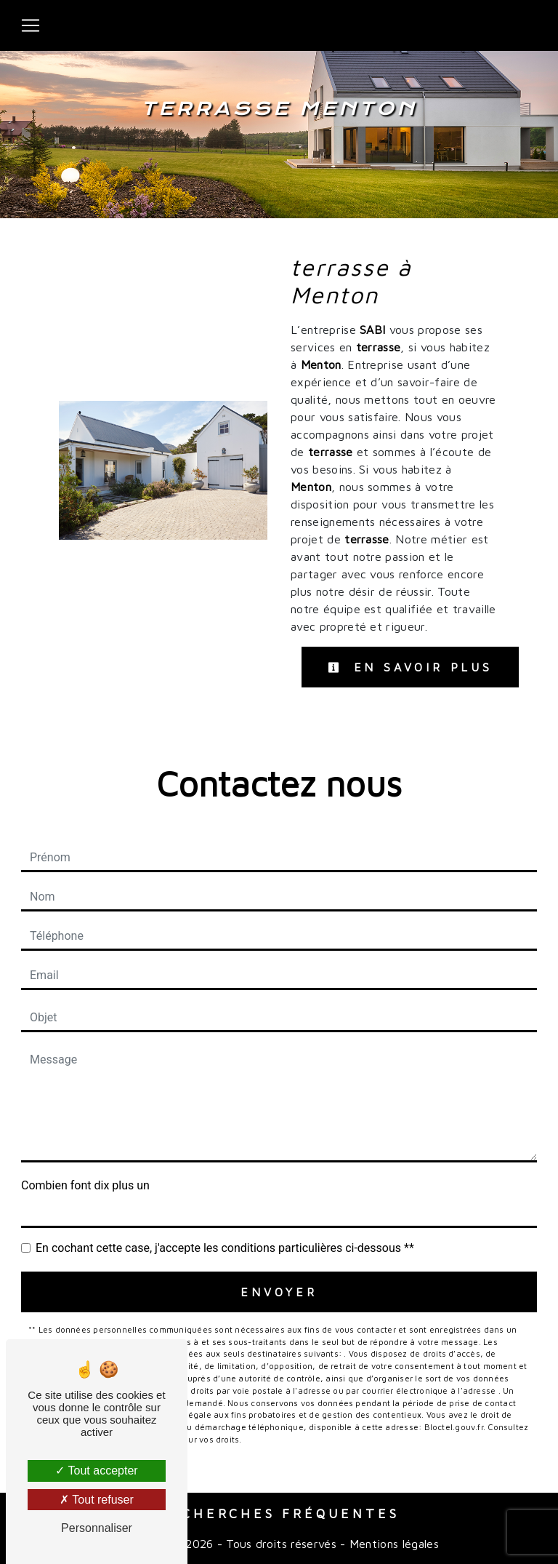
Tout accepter (96, 1470)
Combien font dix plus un (85, 1185)
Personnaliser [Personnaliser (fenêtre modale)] (96, 1528)
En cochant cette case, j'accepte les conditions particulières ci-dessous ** (225, 1248)
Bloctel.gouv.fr (453, 1427)
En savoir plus (410, 667)
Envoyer (279, 1291)
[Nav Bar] (30, 25)
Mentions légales (392, 1543)
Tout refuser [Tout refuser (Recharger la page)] (97, 1499)
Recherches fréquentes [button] (279, 1513)
